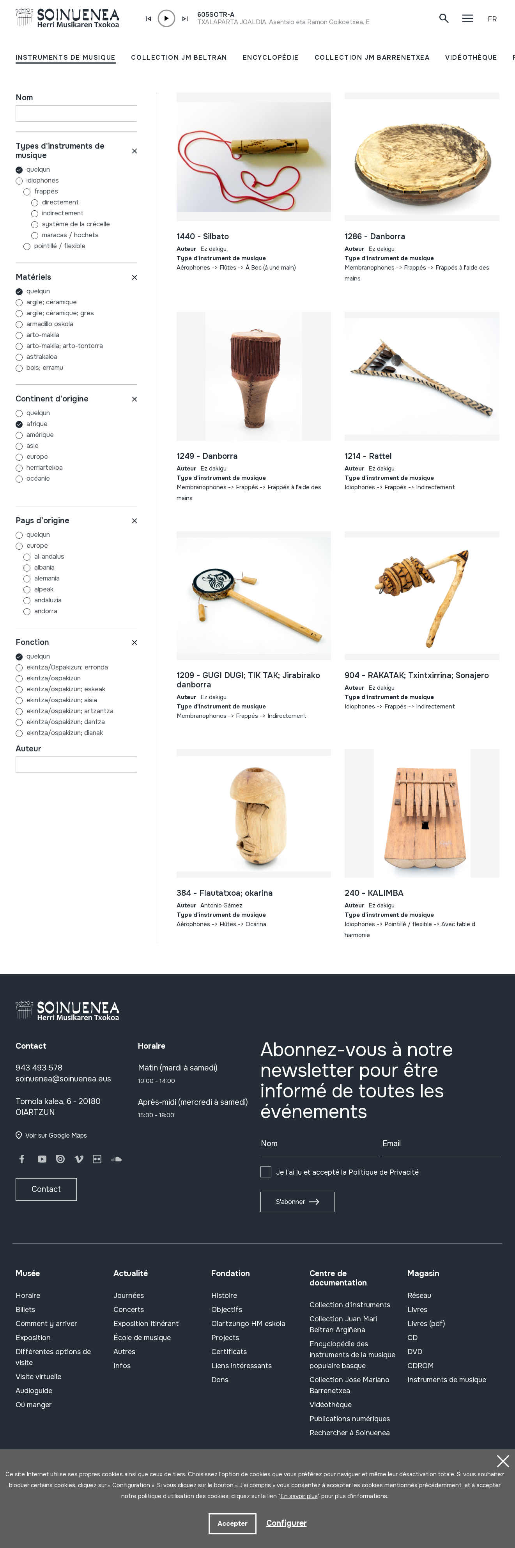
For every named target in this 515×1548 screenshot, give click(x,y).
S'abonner (290, 1202)
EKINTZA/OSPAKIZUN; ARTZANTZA (70, 711)
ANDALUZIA (39, 600)
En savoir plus (299, 1496)
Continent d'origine (52, 399)
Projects (225, 1337)
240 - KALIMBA (374, 893)
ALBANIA (35, 567)
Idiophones (37, 180)
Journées (128, 1295)
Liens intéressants (241, 1366)
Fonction (32, 642)
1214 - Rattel (368, 456)
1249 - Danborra (207, 456)
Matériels (33, 277)
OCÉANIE (38, 478)
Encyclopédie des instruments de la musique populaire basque (352, 1355)
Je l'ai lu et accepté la (347, 1172)
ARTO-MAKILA (43, 335)
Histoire (224, 1295)
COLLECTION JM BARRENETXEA (372, 57)
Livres (417, 1309)
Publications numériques (350, 1419)
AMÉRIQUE (40, 435)
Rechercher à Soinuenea (350, 1433)
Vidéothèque (331, 1405)
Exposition (33, 1337)
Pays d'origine (42, 520)
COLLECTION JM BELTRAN (179, 57)
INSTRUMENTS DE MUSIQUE (66, 57)
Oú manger (34, 1405)
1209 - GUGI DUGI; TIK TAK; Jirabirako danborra (248, 680)
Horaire (28, 1295)
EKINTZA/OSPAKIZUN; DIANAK (65, 733)
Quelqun (33, 169)
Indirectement (49, 213)
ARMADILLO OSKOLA (50, 324)
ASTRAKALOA (42, 357)
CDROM (420, 1366)
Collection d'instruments (350, 1305)
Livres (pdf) (426, 1323)
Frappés (37, 191)
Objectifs (226, 1309)
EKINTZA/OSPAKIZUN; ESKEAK (66, 689)
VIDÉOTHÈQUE (471, 57)
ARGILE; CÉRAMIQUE (52, 302)
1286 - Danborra (375, 236)
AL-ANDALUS (40, 556)
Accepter (233, 1524)
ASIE (33, 446)
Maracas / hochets (57, 235)
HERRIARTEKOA (45, 467)
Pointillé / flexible (50, 246)
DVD (414, 1351)
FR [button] (492, 19)
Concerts (128, 1309)
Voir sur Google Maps (56, 1135)
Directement (47, 202)
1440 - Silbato (203, 236)
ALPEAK (34, 589)
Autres (124, 1351)
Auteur (28, 749)
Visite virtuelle (38, 1376)
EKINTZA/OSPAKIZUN (54, 678)
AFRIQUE (37, 424)
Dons (219, 1380)
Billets (25, 1309)
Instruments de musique (446, 1380)
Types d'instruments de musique (60, 150)
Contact (46, 1189)
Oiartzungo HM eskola (248, 1323)
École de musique (142, 1337)
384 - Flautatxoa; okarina (225, 893)
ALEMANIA (38, 578)
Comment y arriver (46, 1323)
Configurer (286, 1523)
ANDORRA (36, 611)
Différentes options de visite (53, 1357)
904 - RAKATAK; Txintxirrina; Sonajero (417, 675)
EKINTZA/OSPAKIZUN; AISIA (62, 700)
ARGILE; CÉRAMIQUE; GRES (60, 313)
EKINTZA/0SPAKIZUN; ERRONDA (67, 667)
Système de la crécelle (63, 224)
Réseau (419, 1295)
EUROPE (37, 457)
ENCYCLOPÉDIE (271, 57)
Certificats (229, 1351)
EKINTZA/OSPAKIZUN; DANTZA (66, 722)
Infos (122, 1366)
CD (412, 1337)
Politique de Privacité (384, 1172)
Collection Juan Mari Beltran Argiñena (343, 1324)
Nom (24, 98)
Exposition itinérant (146, 1323)
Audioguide (34, 1390)
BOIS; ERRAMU (45, 368)
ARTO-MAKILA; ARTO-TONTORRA (65, 346)
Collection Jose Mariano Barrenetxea (349, 1385)
